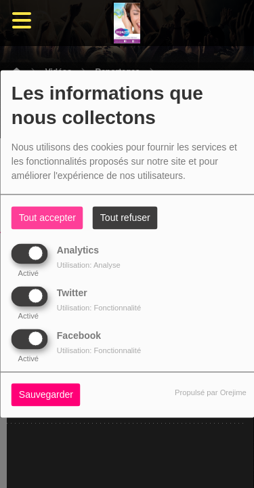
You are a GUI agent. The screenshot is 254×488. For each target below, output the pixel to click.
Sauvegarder (46, 395)
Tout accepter (47, 218)
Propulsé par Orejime (211, 393)
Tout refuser (125, 218)
